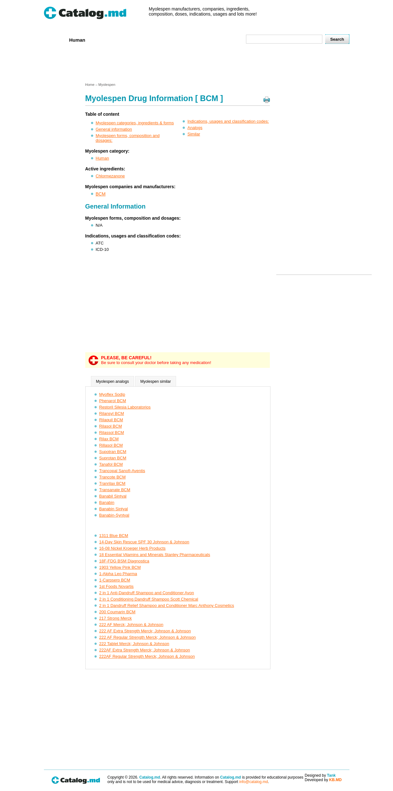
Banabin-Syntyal (114, 515)
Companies (136, 39)
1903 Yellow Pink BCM (120, 567)
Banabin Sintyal (113, 508)
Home (54, 39)
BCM (101, 193)
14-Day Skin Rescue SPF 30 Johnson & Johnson (144, 542)
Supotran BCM (112, 451)
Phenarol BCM (112, 400)
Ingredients (169, 39)
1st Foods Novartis (116, 586)
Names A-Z (202, 39)
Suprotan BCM (112, 458)
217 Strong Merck (115, 618)
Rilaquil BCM (111, 419)
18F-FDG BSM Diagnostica (124, 561)
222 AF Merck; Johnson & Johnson (131, 624)
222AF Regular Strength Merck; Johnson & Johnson (147, 656)
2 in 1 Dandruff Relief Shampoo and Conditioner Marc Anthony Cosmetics (166, 605)
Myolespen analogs (112, 381)
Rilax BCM (109, 439)
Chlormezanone (110, 176)
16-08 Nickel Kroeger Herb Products (132, 548)
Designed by (320, 775)
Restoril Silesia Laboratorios (125, 407)
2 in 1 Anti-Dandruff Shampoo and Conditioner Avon (146, 592)
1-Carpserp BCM (114, 580)
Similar (193, 134)
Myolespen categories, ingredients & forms (135, 122)
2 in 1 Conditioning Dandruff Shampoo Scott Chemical (148, 599)
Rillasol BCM (111, 445)
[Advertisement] (196, 64)
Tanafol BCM (111, 464)
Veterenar (104, 39)
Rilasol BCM (110, 426)
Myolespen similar (155, 381)
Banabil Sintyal (113, 496)
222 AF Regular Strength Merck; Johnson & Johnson (147, 637)
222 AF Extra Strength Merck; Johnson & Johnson (145, 631)
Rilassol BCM (111, 432)
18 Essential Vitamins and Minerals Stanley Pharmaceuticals (154, 554)
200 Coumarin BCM (117, 611)
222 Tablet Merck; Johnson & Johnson (134, 643)
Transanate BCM (114, 489)
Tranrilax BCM (112, 483)
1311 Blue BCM (113, 535)
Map (227, 39)
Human (77, 40)
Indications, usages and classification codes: (228, 121)
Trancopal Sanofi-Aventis (122, 470)
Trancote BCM (112, 477)
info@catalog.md (253, 782)
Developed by (323, 780)
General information (114, 129)
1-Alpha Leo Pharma (118, 573)
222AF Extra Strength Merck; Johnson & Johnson (144, 650)
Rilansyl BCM (111, 413)
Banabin (107, 502)
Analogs (194, 127)
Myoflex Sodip (112, 394)
